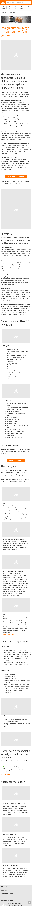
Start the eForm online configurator (16, 176)
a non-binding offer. (9, 634)
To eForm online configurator (16, 460)
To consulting (6, 775)
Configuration (4, 12)
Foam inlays (12, 12)
